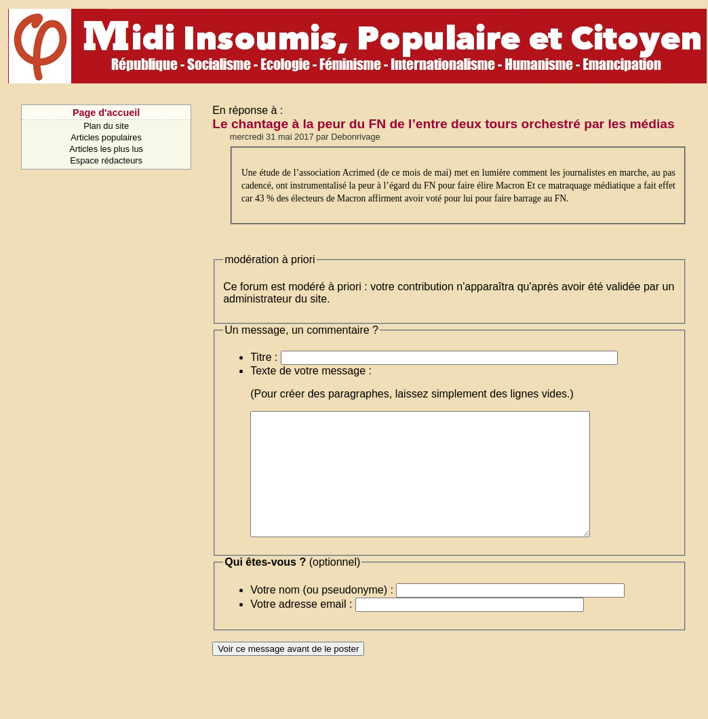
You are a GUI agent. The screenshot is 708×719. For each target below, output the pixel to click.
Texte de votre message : (311, 370)
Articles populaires (106, 137)
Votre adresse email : (301, 628)
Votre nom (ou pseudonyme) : (321, 614)
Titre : (263, 357)
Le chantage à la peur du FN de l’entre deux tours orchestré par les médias (443, 124)
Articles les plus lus (106, 149)
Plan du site (106, 126)
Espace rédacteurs (106, 160)
